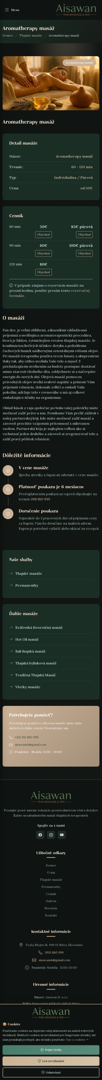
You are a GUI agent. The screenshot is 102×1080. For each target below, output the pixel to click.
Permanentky (51, 887)
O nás (51, 872)
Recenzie (51, 908)
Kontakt (51, 915)
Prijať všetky (51, 1050)
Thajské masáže (30, 35)
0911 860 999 (54, 952)
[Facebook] (40, 835)
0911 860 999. (41, 499)
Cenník (51, 894)
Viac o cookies (77, 1040)
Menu (11, 10)
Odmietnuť (51, 1072)
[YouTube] (62, 835)
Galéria (51, 901)
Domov (8, 35)
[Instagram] (51, 835)
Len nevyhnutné (51, 1061)
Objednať (43, 234)
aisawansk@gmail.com (30, 745)
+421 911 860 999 (26, 737)
